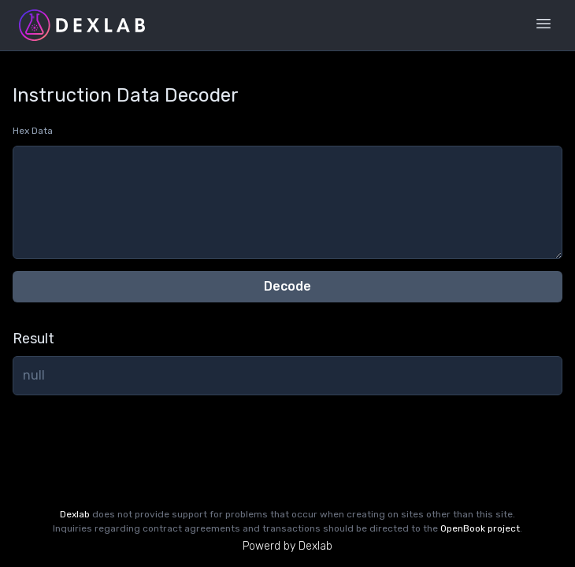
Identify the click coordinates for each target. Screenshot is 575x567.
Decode (287, 286)
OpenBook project (480, 528)
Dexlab (75, 514)
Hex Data (33, 130)
